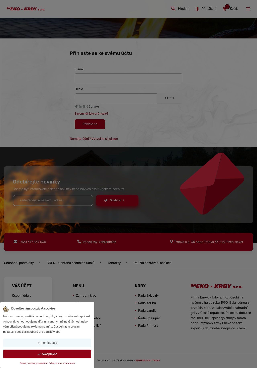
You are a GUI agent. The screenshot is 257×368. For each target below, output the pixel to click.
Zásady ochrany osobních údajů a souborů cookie (47, 363)
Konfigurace (47, 343)
